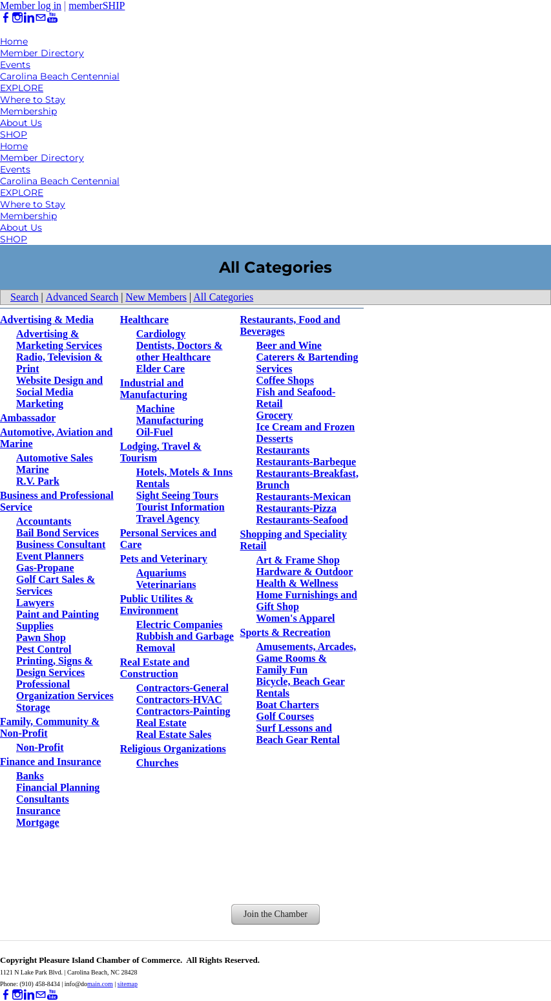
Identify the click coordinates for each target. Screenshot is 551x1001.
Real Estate (161, 722)
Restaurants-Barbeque (306, 461)
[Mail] (41, 17)
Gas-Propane (45, 567)
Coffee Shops (285, 380)
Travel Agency (168, 518)
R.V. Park (37, 481)
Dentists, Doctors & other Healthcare (179, 351)
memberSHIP (96, 5)
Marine (32, 469)
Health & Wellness (297, 583)
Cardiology (160, 333)
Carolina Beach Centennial (60, 76)
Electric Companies (179, 624)
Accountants (43, 521)
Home (14, 41)
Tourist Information (180, 506)
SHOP (13, 134)
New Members (156, 296)
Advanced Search (82, 296)
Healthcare (144, 319)
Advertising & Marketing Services (59, 339)
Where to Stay (32, 99)
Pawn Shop (41, 637)
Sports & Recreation (285, 632)
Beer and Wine (289, 345)
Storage (33, 707)
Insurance (38, 810)
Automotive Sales (54, 457)
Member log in (30, 5)
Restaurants (283, 450)
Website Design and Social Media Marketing (59, 392)
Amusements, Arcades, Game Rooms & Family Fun (306, 658)
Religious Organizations (173, 748)
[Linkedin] (29, 17)
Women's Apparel (295, 618)
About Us (21, 123)
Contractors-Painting (183, 711)
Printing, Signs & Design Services (54, 666)
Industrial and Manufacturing (153, 388)
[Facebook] (6, 17)
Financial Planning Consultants (57, 793)
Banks (30, 775)
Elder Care (160, 368)
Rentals (153, 483)
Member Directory (42, 53)
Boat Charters (287, 704)
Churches (157, 762)
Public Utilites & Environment (157, 604)
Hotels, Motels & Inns (184, 472)
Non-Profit (39, 747)
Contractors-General (182, 687)
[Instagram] (17, 17)
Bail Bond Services (57, 532)
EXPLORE (21, 88)
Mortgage (37, 822)
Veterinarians (166, 584)
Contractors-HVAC (179, 699)
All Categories (223, 296)
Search (24, 296)
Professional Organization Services (65, 690)
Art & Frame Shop (298, 559)
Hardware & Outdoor (304, 571)
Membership (28, 111)
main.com (100, 983)
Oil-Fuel (154, 432)
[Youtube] (52, 17)
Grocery (274, 415)
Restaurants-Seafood (302, 519)
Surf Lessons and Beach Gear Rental (298, 733)
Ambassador (28, 417)
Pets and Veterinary (163, 558)
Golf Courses (285, 716)
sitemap (128, 983)
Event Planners (49, 556)
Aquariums (161, 572)
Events (15, 64)
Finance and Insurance (50, 761)
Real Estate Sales (173, 734)
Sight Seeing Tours (177, 495)
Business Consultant (60, 544)
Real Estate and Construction (155, 668)
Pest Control (43, 649)
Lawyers (35, 602)
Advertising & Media (47, 319)
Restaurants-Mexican (303, 496)
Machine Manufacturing (169, 414)
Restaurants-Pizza (296, 508)
